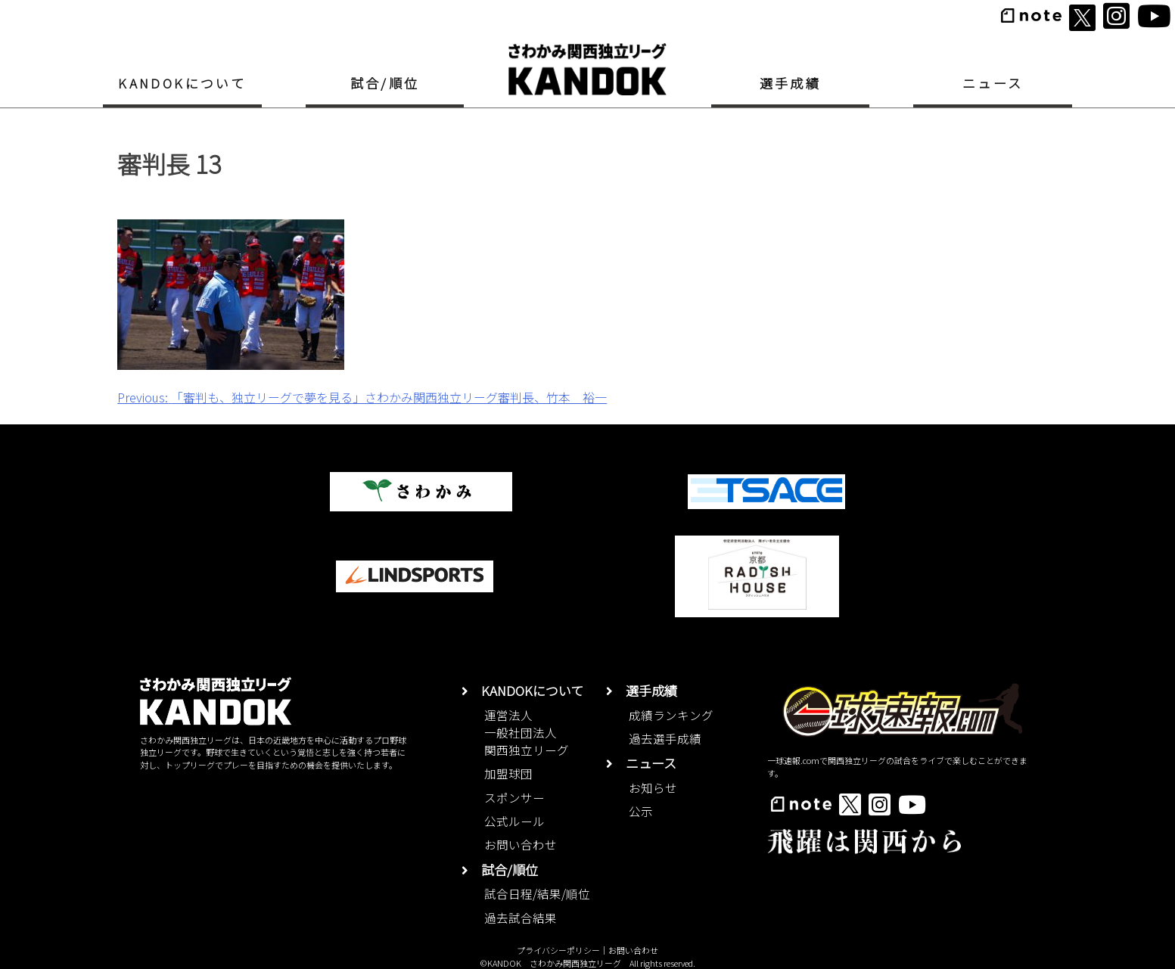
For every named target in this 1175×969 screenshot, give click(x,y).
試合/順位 (385, 82)
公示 (641, 811)
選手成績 (791, 82)
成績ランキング (671, 715)
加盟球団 (508, 773)
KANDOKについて (182, 82)
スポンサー (514, 797)
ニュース (993, 82)
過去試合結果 (520, 917)
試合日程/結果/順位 (537, 893)
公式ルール (514, 820)
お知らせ (653, 787)
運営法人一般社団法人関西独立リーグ (526, 733)
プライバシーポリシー (558, 950)
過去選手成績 (665, 738)
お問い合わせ (520, 844)
